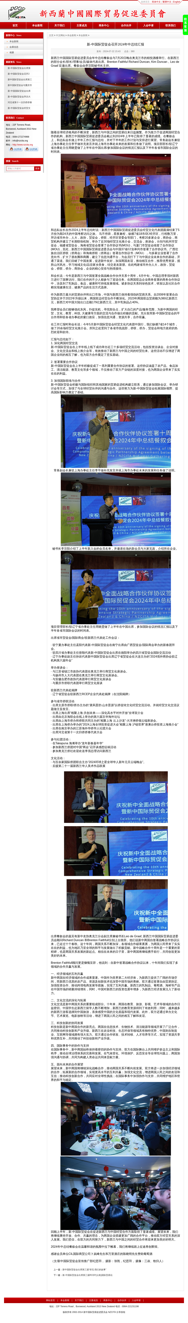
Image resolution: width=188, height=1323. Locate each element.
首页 (15, 25)
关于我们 (59, 25)
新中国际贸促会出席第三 (20, 79)
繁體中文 (166, 2)
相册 (12, 52)
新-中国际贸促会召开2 (19, 74)
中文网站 (60, 35)
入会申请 (148, 25)
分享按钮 (120, 1312)
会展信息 (14, 47)
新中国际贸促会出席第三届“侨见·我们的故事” (84, 1269)
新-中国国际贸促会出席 (19, 91)
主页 (51, 35)
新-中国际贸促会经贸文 (19, 108)
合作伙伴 (126, 25)
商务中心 (104, 25)
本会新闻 (37, 25)
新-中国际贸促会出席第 (19, 68)
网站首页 (50, 1300)
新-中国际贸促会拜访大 (19, 96)
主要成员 (82, 25)
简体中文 (156, 2)
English (176, 2)
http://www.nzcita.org (22, 144)
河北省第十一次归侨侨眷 (20, 102)
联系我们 (170, 25)
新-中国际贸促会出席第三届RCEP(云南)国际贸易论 (87, 1275)
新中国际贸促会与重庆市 (20, 85)
